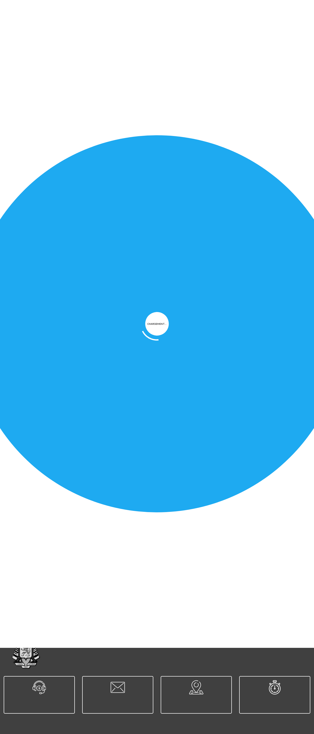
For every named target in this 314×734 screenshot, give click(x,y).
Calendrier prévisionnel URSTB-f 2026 (211, 363)
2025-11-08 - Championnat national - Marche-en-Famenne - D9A (234, 315)
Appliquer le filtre (282, 131)
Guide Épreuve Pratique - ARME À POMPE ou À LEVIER (227, 228)
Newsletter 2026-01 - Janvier (47, 151)
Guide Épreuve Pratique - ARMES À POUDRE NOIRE (67, 228)
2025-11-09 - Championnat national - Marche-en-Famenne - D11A (234, 267)
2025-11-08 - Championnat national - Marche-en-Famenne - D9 (76, 363)
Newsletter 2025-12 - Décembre (50, 411)
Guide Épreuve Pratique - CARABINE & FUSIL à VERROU (70, 190)
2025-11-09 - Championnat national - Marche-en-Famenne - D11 (76, 315)
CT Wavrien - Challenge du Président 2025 (215, 411)
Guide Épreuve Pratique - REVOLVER (211, 190)
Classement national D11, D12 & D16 (51, 555)
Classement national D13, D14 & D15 (52, 507)
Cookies (185, 638)
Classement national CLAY (201, 454)
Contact (244, 638)
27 (68, 603)
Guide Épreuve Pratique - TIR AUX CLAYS (57, 267)
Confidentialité (158, 638)
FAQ (201, 638)
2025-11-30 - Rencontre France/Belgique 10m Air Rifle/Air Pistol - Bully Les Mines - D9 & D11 (85, 457)
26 (57, 603)
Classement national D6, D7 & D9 (207, 555)
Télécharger (128, 168)
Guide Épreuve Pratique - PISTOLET (210, 151)
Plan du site (221, 638)
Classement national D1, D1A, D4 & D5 (211, 507)
